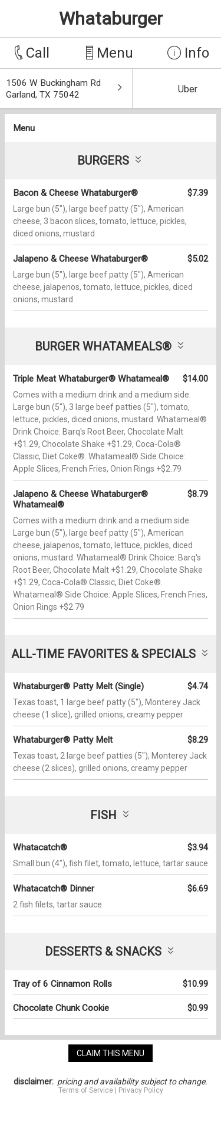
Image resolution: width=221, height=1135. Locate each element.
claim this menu (110, 1053)
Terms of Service (85, 1090)
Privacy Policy (140, 1090)
